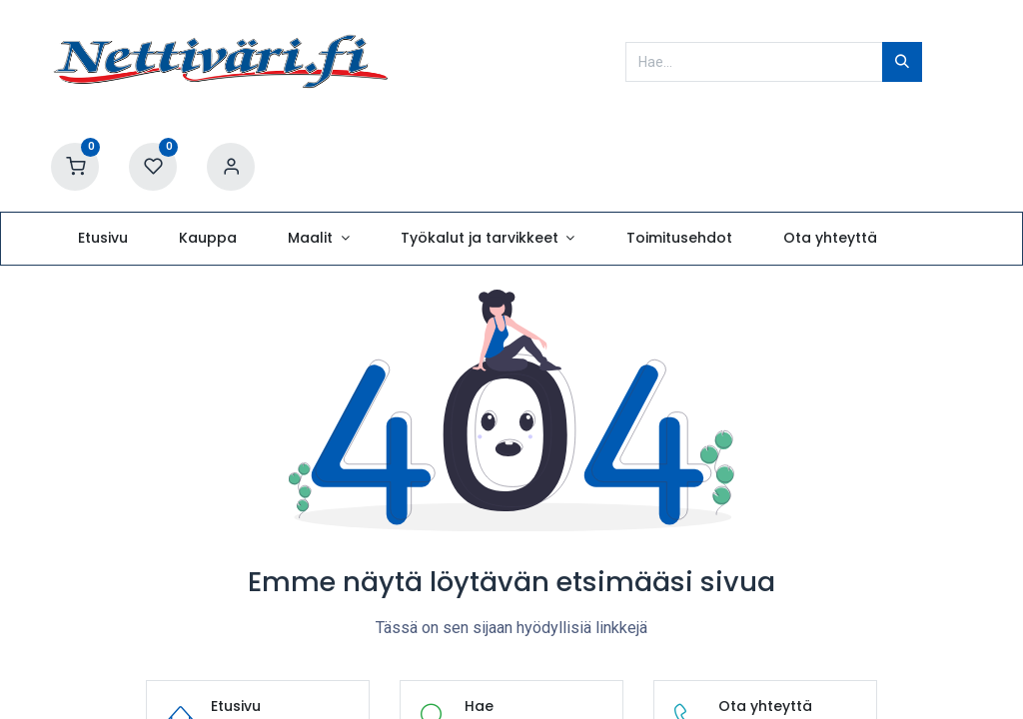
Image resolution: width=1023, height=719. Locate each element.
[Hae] (902, 62)
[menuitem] (102, 239)
